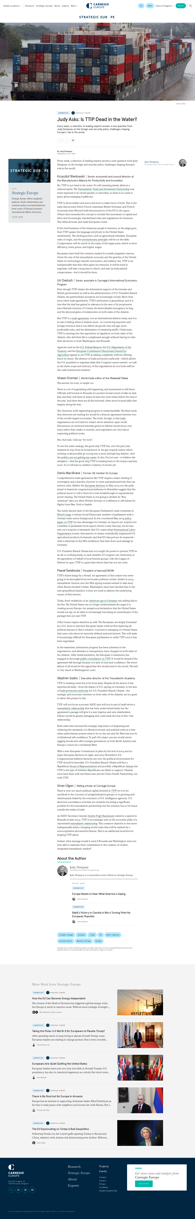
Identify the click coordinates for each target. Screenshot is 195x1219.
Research (29, 5)
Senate (129, 766)
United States (65, 941)
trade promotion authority (74, 690)
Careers (102, 1180)
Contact (102, 1177)
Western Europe (83, 941)
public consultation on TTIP (95, 658)
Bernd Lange (64, 514)
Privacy (102, 1184)
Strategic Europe (44, 5)
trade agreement (80, 318)
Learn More (17, 217)
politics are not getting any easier (78, 457)
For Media (103, 1187)
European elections (95, 485)
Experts (65, 5)
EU (141, 6)
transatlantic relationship (70, 708)
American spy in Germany (103, 600)
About (57, 5)
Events (103, 1171)
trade (123, 418)
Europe (98, 941)
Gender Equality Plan (108, 1190)
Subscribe (144, 1184)
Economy (81, 935)
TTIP (114, 790)
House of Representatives (83, 766)
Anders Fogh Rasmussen (101, 815)
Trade (92, 935)
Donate (181, 6)
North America (113, 935)
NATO (150, 6)
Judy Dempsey (66, 151)
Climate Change (66, 935)
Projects (104, 1166)
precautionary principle (94, 239)
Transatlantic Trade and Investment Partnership (103, 189)
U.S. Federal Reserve (90, 347)
